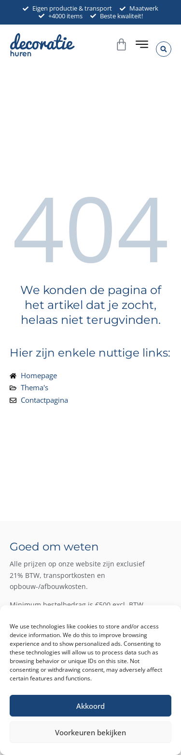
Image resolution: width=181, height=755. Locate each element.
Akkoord (90, 706)
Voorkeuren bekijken (90, 732)
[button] (163, 49)
